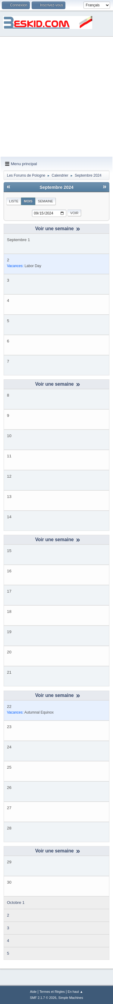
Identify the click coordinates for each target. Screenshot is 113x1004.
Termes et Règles (52, 991)
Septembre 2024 (56, 187)
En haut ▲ (75, 991)
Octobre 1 (16, 902)
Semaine (45, 201)
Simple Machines (70, 997)
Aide (33, 991)
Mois (28, 201)
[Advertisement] (56, 97)
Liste (13, 201)
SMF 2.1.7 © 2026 (43, 997)
